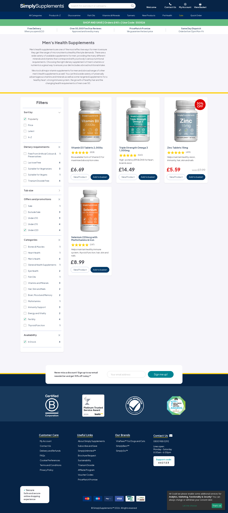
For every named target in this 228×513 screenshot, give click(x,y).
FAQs (42, 455)
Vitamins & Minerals (111, 15)
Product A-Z (55, 15)
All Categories (35, 15)
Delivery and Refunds (50, 450)
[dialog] (196, 500)
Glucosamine (74, 15)
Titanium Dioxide (86, 465)
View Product (80, 177)
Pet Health (167, 15)
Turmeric (131, 15)
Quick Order (196, 15)
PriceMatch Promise (88, 479)
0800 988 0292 (161, 441)
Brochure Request (87, 455)
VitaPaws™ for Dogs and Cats (130, 441)
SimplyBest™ (122, 446)
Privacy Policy (46, 470)
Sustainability (84, 460)
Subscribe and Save (87, 446)
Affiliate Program (86, 470)
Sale (181, 15)
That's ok (216, 505)
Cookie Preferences (50, 460)
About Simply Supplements (91, 441)
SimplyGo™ (122, 450)
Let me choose (190, 505)
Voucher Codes (85, 474)
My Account (45, 441)
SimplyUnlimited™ (87, 450)
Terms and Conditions (50, 465)
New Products (148, 15)
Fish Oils (91, 15)
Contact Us (45, 446)
